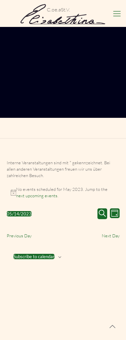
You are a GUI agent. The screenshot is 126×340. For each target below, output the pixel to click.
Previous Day (19, 235)
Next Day (111, 235)
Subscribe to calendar (33, 256)
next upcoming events (36, 195)
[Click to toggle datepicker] (19, 213)
